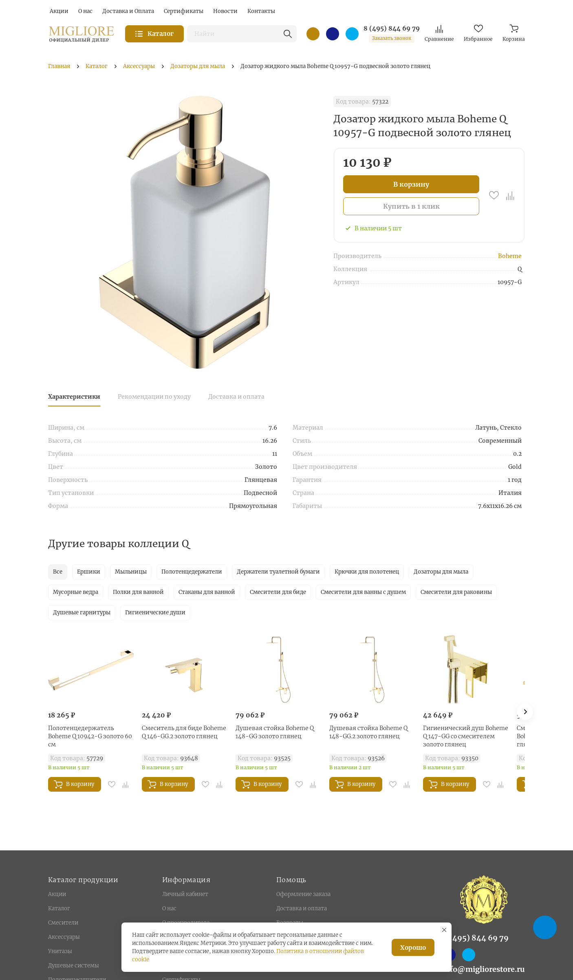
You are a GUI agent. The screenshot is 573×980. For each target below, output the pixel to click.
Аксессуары (64, 937)
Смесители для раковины (456, 592)
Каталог (59, 908)
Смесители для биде (278, 592)
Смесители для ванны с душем (363, 592)
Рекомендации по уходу (154, 396)
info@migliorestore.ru (484, 969)
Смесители (63, 922)
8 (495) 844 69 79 (392, 28)
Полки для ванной (138, 592)
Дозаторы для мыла (441, 571)
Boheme (510, 256)
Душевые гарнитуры (81, 612)
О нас (169, 908)
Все (57, 571)
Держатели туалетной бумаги (278, 571)
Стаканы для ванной (207, 592)
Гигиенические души (155, 612)
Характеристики (74, 396)
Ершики (88, 571)
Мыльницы (131, 571)
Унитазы (60, 951)
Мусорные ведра (75, 592)
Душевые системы (73, 965)
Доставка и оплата (236, 396)
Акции (57, 894)
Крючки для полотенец (367, 571)
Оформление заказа (303, 894)
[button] (525, 712)
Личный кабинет (185, 894)
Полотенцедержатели (191, 571)
